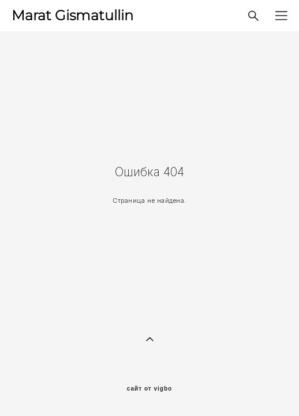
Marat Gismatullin (72, 16)
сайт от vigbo (149, 389)
